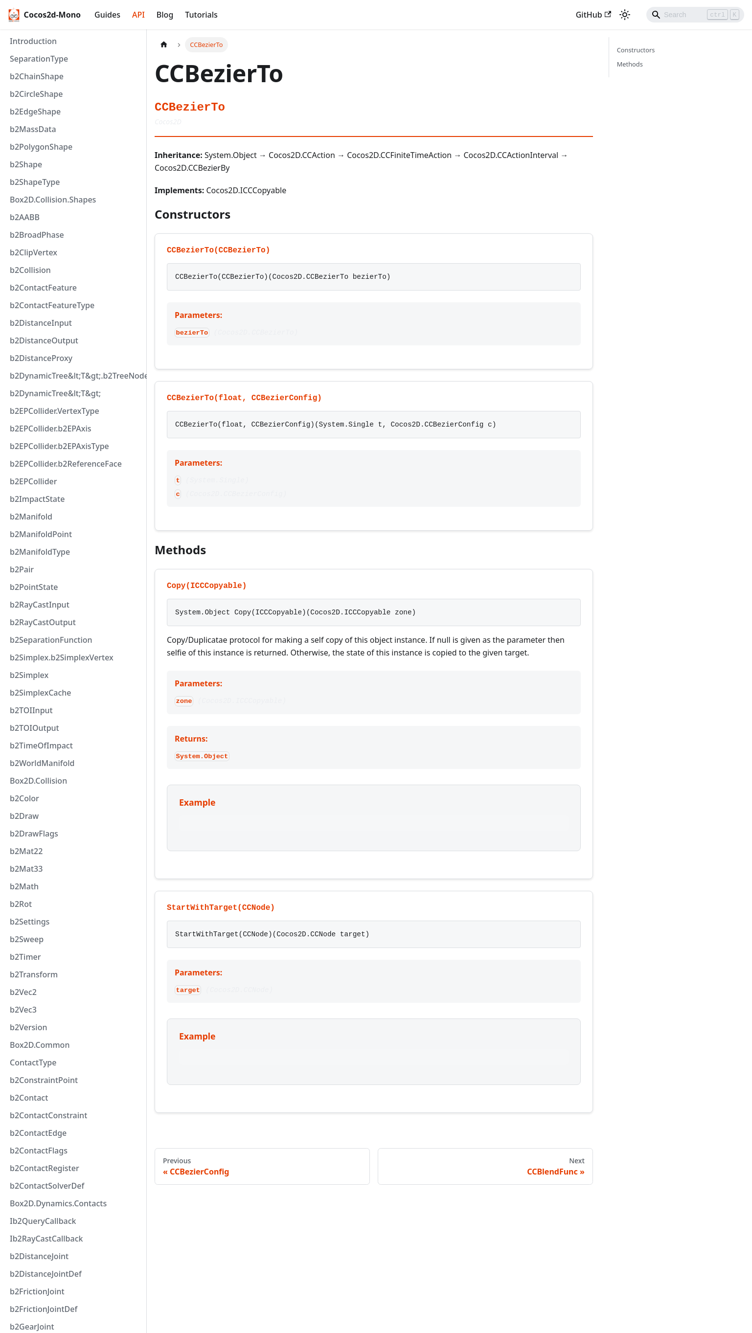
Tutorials (201, 14)
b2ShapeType (35, 182)
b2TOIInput (31, 710)
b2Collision (30, 270)
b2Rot (21, 904)
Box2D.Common (39, 1044)
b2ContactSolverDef (47, 1185)
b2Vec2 (23, 992)
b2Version (28, 1027)
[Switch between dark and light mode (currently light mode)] (625, 15)
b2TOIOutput (34, 728)
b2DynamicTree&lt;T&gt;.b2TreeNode (76, 375)
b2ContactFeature (43, 287)
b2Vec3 (23, 1009)
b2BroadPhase (37, 234)
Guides (107, 14)
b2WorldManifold (42, 763)
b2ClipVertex (33, 252)
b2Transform (34, 974)
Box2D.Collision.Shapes (53, 199)
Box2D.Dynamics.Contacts (58, 1203)
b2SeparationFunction (51, 639)
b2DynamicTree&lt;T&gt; (55, 393)
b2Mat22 (26, 851)
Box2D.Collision (38, 780)
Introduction (33, 41)
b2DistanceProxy (41, 358)
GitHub (593, 14)
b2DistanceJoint (39, 1256)
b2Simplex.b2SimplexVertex (62, 657)
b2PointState (34, 587)
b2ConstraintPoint (44, 1080)
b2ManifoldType (40, 551)
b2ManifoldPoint (41, 534)
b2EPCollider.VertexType (54, 411)
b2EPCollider (33, 481)
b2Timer (25, 956)
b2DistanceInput (41, 322)
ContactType (33, 1062)
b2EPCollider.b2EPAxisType (59, 446)
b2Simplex (29, 675)
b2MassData (33, 129)
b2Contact (29, 1097)
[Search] (695, 15)
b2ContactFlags (39, 1150)
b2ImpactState (37, 499)
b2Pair (22, 569)
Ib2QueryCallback (43, 1221)
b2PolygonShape (41, 146)
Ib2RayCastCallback (46, 1238)
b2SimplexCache (40, 692)
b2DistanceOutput (44, 340)
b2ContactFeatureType (52, 305)
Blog (165, 14)
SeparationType (39, 58)
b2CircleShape (36, 94)
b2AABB (25, 217)
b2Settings (29, 921)
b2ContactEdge (38, 1133)
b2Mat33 (26, 868)
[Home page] (164, 44)
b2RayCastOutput (43, 622)
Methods (630, 64)
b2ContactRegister (44, 1168)
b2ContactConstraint (48, 1115)
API (138, 14)
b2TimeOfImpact (41, 745)
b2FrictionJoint (37, 1291)
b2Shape (26, 164)
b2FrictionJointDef (43, 1309)
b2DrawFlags (34, 833)
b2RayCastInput (39, 604)
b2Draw (24, 816)
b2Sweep (27, 939)
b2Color (24, 798)
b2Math (24, 886)
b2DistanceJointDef (46, 1273)
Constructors (636, 49)
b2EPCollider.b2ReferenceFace (66, 463)
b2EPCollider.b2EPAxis (50, 428)
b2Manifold (31, 516)
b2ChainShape (37, 76)
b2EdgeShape (35, 111)
